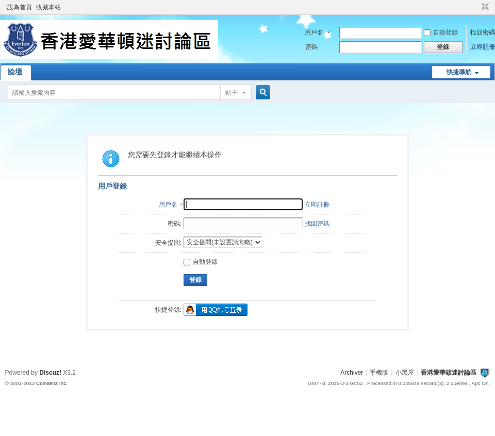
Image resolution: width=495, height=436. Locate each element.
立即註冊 (482, 47)
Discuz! (50, 372)
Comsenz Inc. (52, 383)
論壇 (15, 72)
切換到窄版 (484, 7)
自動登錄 (441, 32)
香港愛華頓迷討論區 (448, 372)
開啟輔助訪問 (475, 7)
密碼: (175, 223)
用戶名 (314, 32)
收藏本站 (48, 7)
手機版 (379, 372)
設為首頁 (19, 7)
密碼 (311, 47)
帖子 (231, 92)
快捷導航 (459, 72)
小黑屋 (404, 372)
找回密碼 (482, 32)
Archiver (351, 372)
